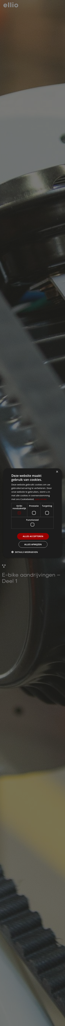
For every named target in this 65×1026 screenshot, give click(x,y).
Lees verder (41, 498)
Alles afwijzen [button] (33, 544)
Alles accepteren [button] (33, 536)
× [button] (57, 472)
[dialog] (32, 513)
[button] (24, 552)
